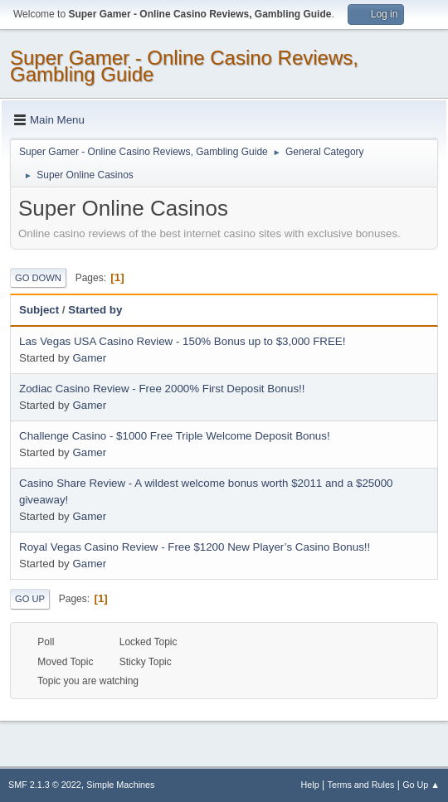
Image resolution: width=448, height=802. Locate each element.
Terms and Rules (361, 785)
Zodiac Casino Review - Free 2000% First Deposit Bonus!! (161, 388)
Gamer (89, 358)
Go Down (38, 278)
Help (310, 785)
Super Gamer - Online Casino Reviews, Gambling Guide (184, 65)
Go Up (30, 599)
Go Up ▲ (421, 785)
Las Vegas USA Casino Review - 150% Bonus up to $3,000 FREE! (182, 341)
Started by (95, 310)
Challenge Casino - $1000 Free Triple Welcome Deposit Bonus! (174, 436)
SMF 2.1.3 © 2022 (44, 785)
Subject (39, 310)
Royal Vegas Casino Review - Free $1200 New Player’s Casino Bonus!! (194, 547)
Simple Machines (120, 785)
